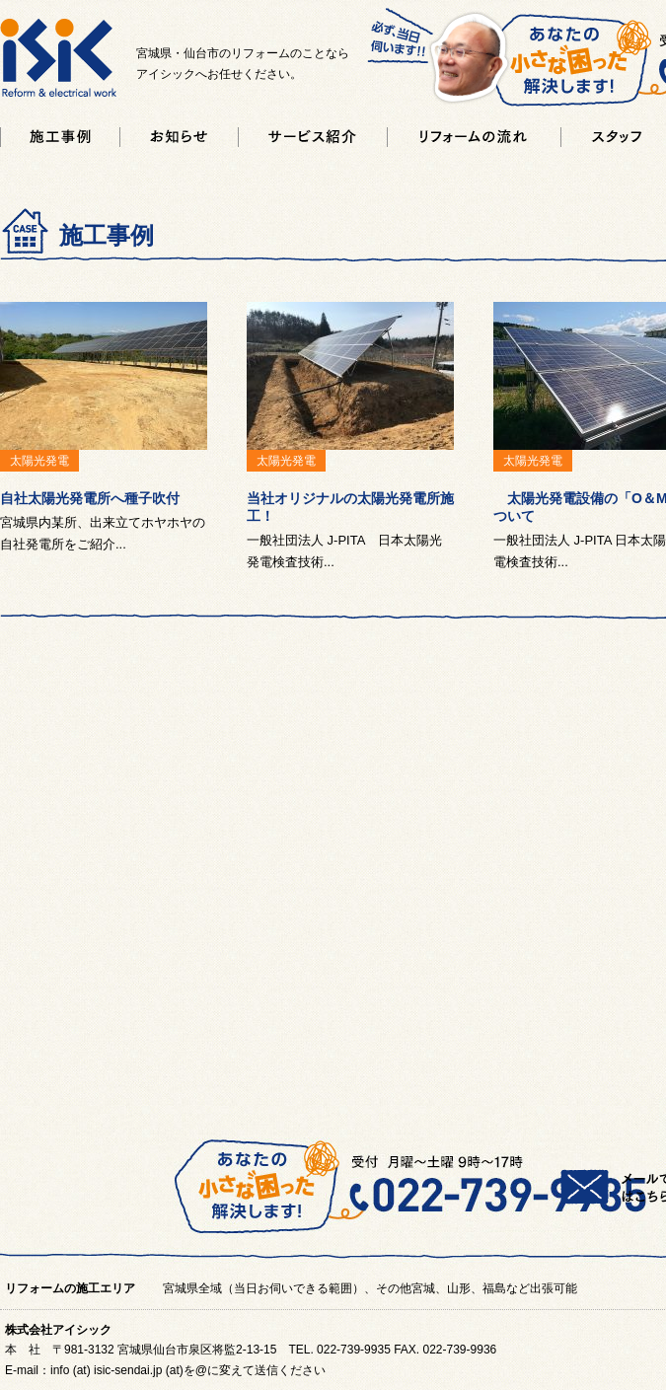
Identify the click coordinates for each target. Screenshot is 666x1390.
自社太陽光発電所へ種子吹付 (90, 498)
